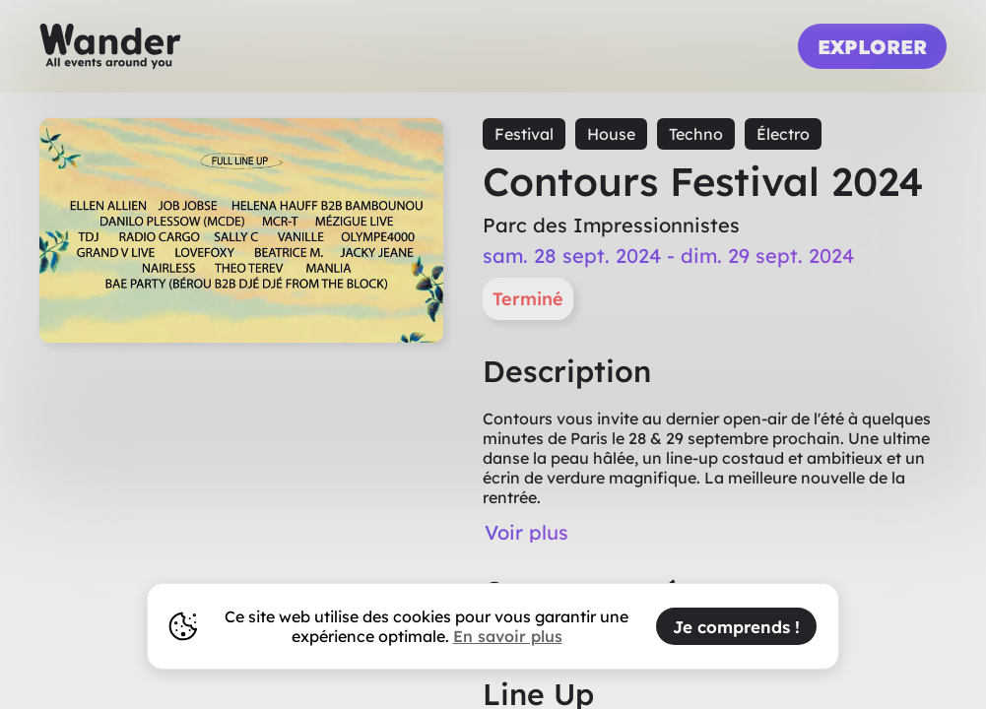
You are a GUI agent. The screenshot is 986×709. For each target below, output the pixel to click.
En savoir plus (507, 636)
